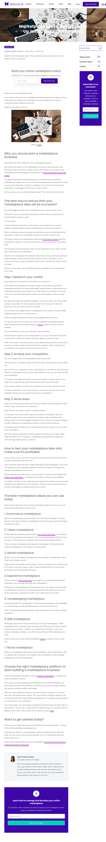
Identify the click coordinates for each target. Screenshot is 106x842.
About (61, 4)
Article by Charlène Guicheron (13, 51)
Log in (78, 4)
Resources (40, 4)
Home (25, 20)
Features (28, 4)
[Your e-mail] (28, 81)
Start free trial (90, 4)
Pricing (51, 4)
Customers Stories (90, 62)
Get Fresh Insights (36, 823)
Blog (69, 4)
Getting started (9, 47)
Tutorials (90, 66)
